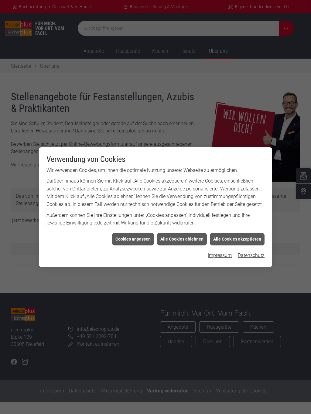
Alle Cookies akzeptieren (237, 233)
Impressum (220, 250)
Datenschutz (251, 250)
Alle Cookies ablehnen (181, 233)
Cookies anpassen (133, 233)
